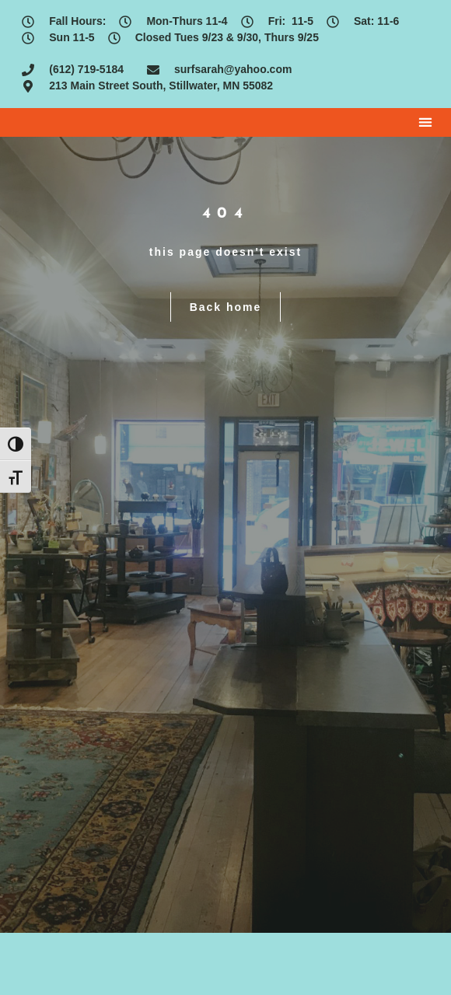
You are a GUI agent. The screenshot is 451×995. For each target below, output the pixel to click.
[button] (425, 122)
